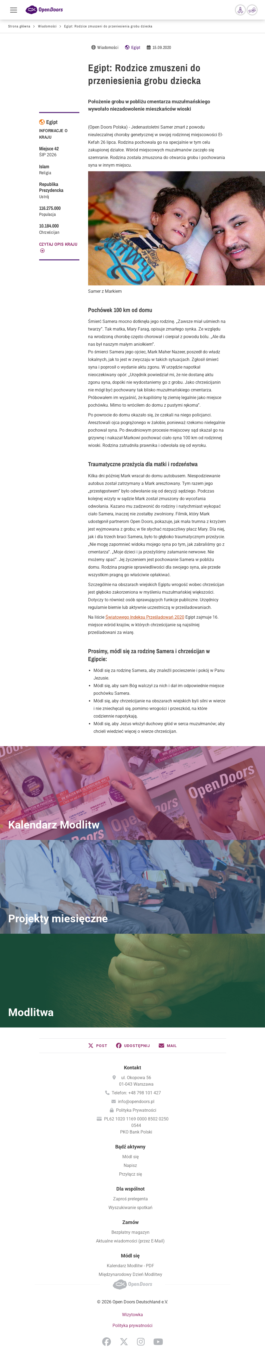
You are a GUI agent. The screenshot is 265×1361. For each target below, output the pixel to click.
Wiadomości (47, 26)
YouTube (158, 1341)
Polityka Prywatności (136, 1110)
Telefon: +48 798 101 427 (136, 1092)
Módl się (130, 1156)
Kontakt (132, 1067)
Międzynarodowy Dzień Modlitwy (130, 1274)
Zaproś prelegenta (130, 1198)
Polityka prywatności (132, 1325)
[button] (97, 1045)
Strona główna (19, 26)
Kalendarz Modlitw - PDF (130, 1265)
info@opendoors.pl (136, 1101)
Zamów (130, 1222)
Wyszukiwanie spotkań (130, 1207)
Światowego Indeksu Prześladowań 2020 (144, 617)
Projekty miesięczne (58, 918)
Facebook (106, 1341)
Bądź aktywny (130, 1147)
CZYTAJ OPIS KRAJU (58, 244)
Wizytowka (132, 1314)
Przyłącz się (130, 1174)
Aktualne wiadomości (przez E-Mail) (130, 1241)
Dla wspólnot (130, 1189)
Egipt (136, 47)
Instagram (141, 1341)
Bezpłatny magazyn (130, 1232)
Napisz (130, 1165)
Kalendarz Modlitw (53, 824)
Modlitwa (31, 1012)
